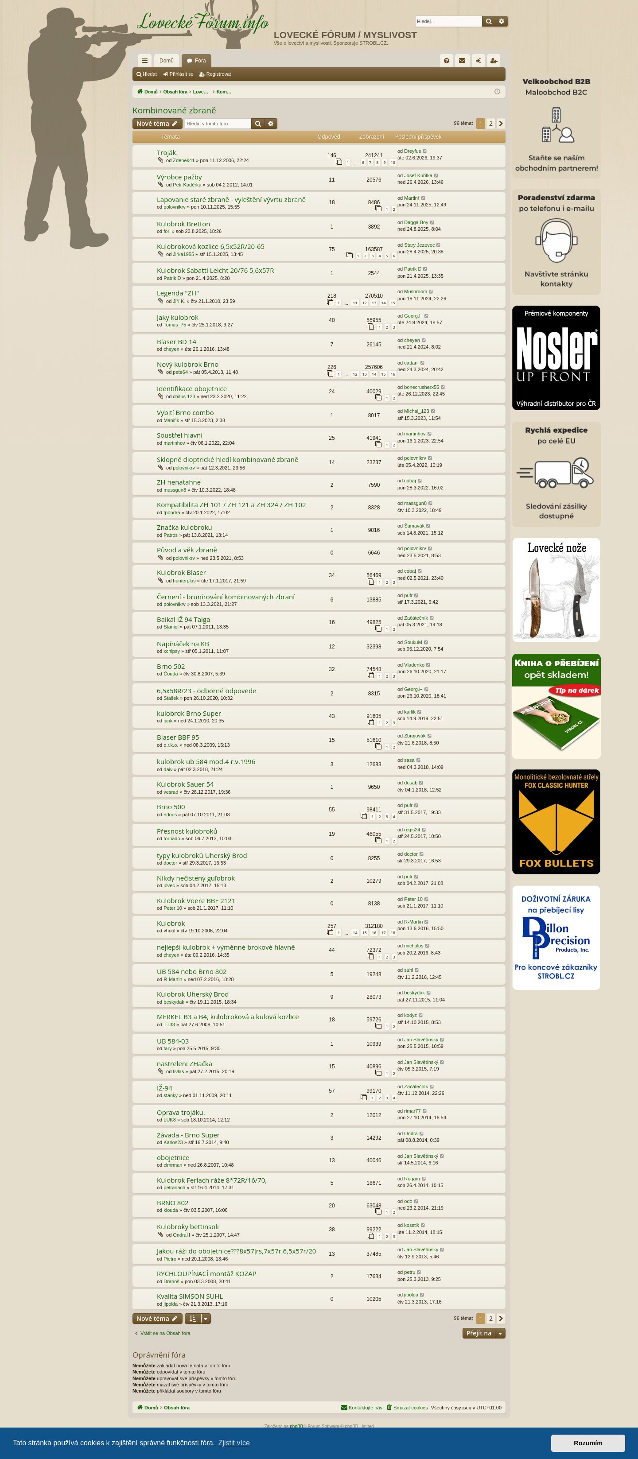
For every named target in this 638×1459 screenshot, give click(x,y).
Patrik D (172, 278)
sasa (409, 760)
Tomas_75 (174, 324)
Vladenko (414, 664)
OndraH (181, 1235)
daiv (167, 769)
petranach (174, 1187)
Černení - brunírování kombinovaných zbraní (226, 596)
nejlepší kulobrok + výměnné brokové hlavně (226, 947)
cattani (411, 362)
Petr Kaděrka (187, 184)
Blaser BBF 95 (178, 737)
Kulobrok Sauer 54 (185, 784)
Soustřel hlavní (179, 435)
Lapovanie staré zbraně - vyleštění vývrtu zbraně (231, 199)
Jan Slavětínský (421, 1039)
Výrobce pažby (179, 176)
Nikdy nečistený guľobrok (196, 877)
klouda (170, 1210)
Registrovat (218, 74)
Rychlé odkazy (147, 62)
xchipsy (171, 651)
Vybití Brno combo (185, 412)
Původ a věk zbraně (187, 549)
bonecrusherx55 (421, 387)
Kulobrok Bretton (183, 223)
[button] (501, 123)
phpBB (296, 1426)
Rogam (412, 1178)
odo (408, 1201)
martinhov (174, 443)
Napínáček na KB (183, 643)
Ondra (411, 1133)
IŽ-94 (164, 1087)
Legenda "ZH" (178, 292)
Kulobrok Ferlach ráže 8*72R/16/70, (212, 1180)
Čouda (170, 673)
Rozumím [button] (588, 1443)
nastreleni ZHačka (184, 1063)
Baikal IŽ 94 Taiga (183, 619)
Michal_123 (416, 411)
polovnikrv (174, 207)
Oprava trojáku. (181, 1112)
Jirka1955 (183, 254)
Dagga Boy (416, 222)
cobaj (410, 480)
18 (393, 932)
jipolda (170, 1304)
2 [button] (491, 123)
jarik (167, 720)
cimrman (172, 1165)
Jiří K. (179, 301)
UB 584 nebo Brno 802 (192, 971)
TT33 (169, 1024)
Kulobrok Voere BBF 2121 (196, 900)
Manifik (171, 420)
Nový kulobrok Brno (187, 364)
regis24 (412, 829)
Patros (170, 535)
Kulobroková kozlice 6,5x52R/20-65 (211, 246)
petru (409, 1272)
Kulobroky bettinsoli (188, 1226)
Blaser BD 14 (176, 341)
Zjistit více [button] (234, 1443)
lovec (169, 885)
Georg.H (413, 315)
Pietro (169, 1258)
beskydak (173, 1002)
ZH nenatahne (179, 481)
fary (167, 1048)
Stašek (171, 698)
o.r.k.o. (170, 745)
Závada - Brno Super (188, 1134)
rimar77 (412, 1111)
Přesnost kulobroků (187, 831)
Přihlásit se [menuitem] (480, 62)
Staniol (171, 626)
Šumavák (414, 525)
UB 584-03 (173, 1040)
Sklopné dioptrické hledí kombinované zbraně (227, 459)
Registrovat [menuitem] (495, 62)
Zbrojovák (414, 735)
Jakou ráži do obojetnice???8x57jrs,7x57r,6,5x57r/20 (236, 1250)
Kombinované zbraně (174, 110)
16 (393, 374)
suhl (408, 970)
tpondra (171, 512)
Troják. (167, 152)
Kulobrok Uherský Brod (193, 993)
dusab (410, 782)
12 (364, 303)
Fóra (200, 61)
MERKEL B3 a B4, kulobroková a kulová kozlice (228, 1016)
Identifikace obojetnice (192, 388)
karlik (410, 711)
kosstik (411, 1225)
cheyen (171, 349)
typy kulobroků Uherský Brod (202, 855)
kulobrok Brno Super (189, 713)
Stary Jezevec (419, 245)
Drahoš (171, 1281)
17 (383, 932)
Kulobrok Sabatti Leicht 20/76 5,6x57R (215, 270)
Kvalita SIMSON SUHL (190, 1296)
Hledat (150, 74)
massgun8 (174, 490)
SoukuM (413, 642)
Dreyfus (412, 151)
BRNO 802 (173, 1202)
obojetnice (173, 1157)
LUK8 (169, 1119)
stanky (170, 1095)
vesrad (170, 792)
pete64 (180, 372)
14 (383, 303)
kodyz (410, 1015)
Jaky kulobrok (177, 317)
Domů (167, 61)
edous (170, 814)
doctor (170, 862)
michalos (413, 945)
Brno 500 (171, 806)
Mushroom (415, 291)
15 (393, 303)
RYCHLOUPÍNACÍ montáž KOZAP (207, 1273)
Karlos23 (173, 1142)
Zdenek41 (184, 160)
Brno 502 (171, 666)
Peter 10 (172, 908)
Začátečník (416, 618)
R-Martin (413, 921)
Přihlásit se (182, 74)
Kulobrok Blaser (181, 572)
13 (374, 303)
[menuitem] (446, 60)
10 (393, 162)
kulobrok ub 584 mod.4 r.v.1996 (206, 761)
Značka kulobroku (184, 527)
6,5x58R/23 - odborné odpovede (207, 690)
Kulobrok (171, 923)
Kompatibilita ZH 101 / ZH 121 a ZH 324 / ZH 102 (231, 504)
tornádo (171, 838)
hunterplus (184, 580)
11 (355, 303)
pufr (408, 595)
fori (166, 231)
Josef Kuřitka (418, 175)
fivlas (178, 1071)
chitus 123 (184, 396)
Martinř (411, 198)
